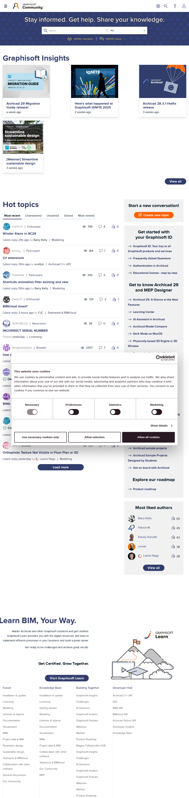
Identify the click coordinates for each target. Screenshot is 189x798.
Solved (68, 168)
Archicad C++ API (59, 216)
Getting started (47, 660)
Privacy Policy (70, 785)
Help (175, 6)
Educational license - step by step (155, 225)
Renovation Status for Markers (153, 305)
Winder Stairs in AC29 (19, 185)
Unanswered (33, 168)
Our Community (12, 733)
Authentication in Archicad (150, 218)
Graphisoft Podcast (87, 672)
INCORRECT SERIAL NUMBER (25, 282)
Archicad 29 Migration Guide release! (18, 108)
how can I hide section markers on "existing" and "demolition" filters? (55, 306)
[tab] (12, 168)
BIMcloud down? (15, 258)
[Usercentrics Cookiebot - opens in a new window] (158, 358)
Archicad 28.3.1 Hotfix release (113, 106)
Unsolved (53, 168)
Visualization (10, 679)
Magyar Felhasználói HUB (91, 697)
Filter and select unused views (153, 320)
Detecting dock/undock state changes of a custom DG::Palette (55, 331)
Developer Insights (123, 679)
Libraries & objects (13, 666)
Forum (7, 640)
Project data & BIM (13, 691)
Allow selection (94, 437)
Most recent (12, 168)
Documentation (64, 313)
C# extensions (13, 210)
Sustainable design (13, 704)
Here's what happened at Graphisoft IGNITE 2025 (67, 109)
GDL (115, 654)
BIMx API (118, 660)
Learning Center (143, 264)
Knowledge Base (50, 640)
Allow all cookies (148, 437)
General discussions (14, 727)
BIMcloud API (120, 666)
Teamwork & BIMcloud (62, 265)
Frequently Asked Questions (152, 210)
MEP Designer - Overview (150, 327)
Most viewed (86, 168)
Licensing (35, 289)
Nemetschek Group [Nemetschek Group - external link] (108, 792)
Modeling (58, 192)
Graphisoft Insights (87, 647)
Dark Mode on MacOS (147, 286)
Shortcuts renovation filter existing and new (35, 234)
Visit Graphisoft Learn (67, 606)
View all (175, 133)
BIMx (5, 685)
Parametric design (13, 697)
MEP (41, 727)
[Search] (94, 30)
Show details (159, 425)
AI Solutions (83, 660)
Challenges (82, 654)
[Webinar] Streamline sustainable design (165, 106)
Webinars (81, 679)
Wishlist (80, 685)
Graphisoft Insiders (87, 666)
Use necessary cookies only (40, 437)
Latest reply (10, 192)
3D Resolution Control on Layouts (155, 313)
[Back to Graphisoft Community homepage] (28, 6)
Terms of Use (88, 785)
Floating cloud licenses (148, 347)
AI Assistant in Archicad (149, 271)
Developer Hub (122, 640)
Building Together (87, 640)
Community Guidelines (111, 785)
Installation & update (14, 647)
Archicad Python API (124, 672)
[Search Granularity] (126, 30)
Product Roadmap (86, 691)
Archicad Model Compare (150, 278)
